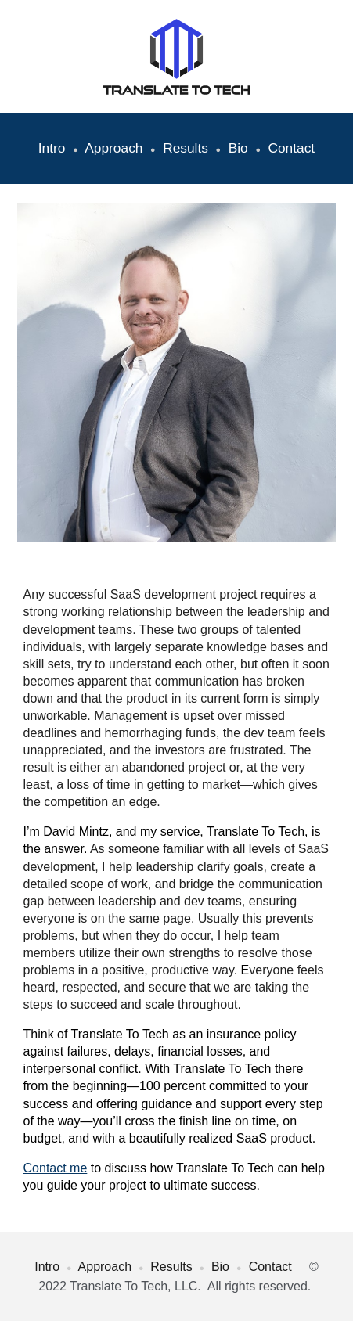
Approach (113, 148)
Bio (238, 148)
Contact (291, 148)
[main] (177, 148)
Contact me (55, 1168)
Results (185, 148)
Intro (54, 148)
